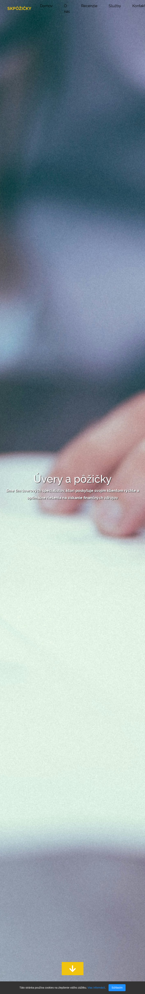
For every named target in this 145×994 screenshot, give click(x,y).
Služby (115, 6)
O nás (67, 9)
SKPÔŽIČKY (19, 8)
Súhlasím (117, 987)
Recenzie (89, 6)
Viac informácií (96, 987)
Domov (46, 6)
